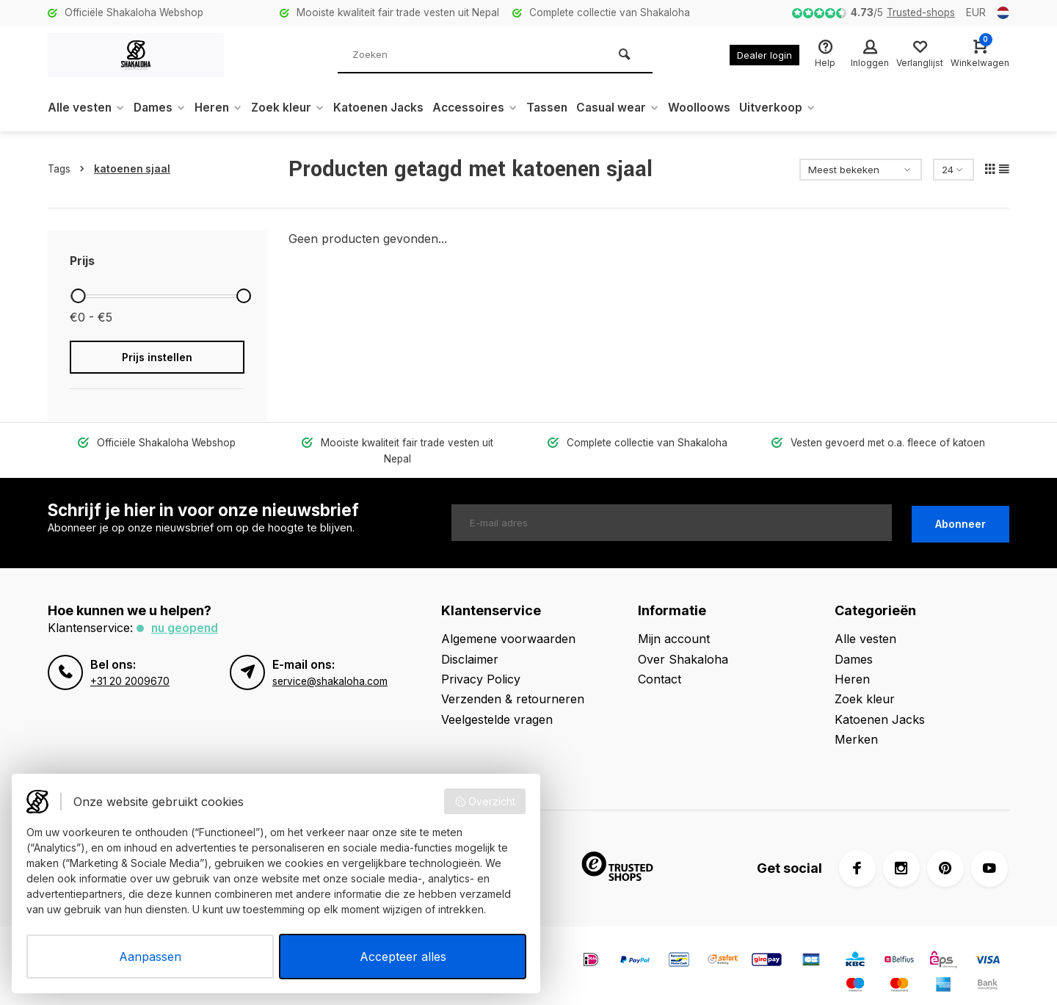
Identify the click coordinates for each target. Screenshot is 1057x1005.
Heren (223, 108)
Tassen (561, 108)
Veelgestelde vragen (497, 702)
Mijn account (674, 622)
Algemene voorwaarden (508, 622)
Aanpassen (150, 956)
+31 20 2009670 (130, 664)
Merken (856, 723)
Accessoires (487, 108)
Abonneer (960, 506)
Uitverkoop (796, 108)
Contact (659, 663)
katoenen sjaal (132, 169)
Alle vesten (87, 108)
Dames (162, 108)
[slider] (77, 296)
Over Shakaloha (683, 642)
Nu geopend (185, 611)
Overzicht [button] (485, 801)
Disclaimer (469, 642)
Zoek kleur (295, 108)
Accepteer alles (403, 956)
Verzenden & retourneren (512, 682)
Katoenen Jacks (388, 108)
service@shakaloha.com (330, 664)
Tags (69, 169)
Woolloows (718, 108)
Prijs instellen (157, 357)
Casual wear (635, 108)
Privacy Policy (480, 663)
